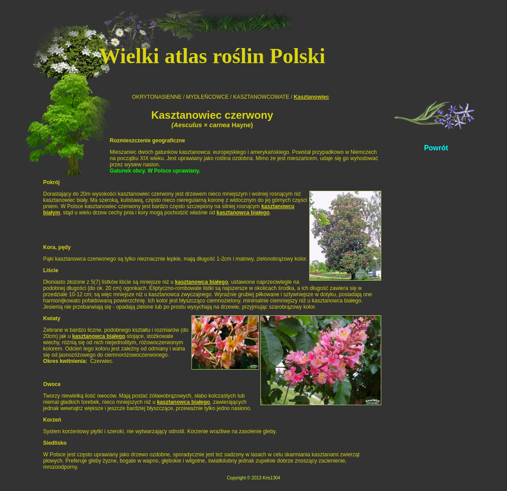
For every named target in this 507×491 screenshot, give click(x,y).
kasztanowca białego (242, 212)
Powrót (436, 148)
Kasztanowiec (311, 97)
